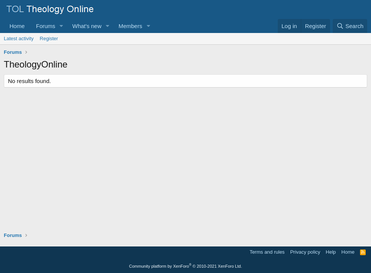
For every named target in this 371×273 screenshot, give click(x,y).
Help (331, 252)
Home (17, 26)
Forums (45, 26)
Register (49, 38)
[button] (61, 26)
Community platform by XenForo (185, 266)
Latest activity (19, 38)
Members (130, 26)
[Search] (350, 26)
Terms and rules (267, 252)
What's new (87, 26)
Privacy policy (305, 252)
